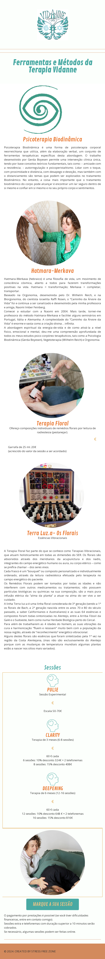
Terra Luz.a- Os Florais (52, 533)
